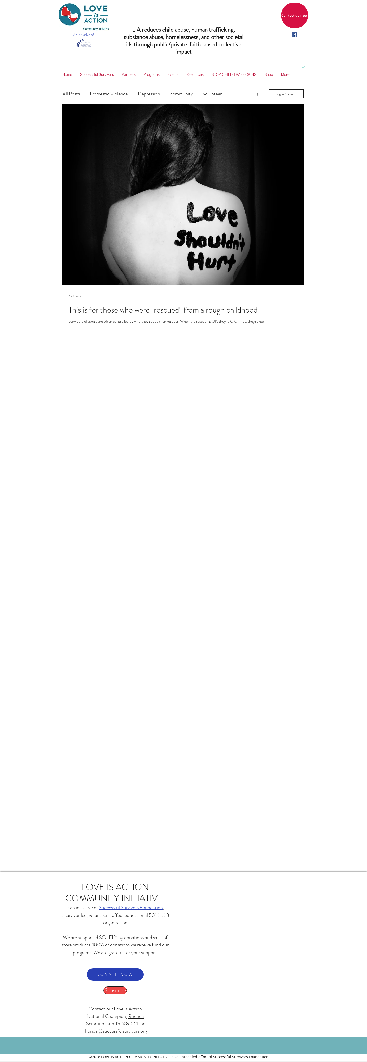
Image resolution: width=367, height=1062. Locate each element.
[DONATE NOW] (115, 974)
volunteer (212, 93)
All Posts (71, 93)
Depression (149, 93)
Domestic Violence (109, 93)
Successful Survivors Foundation (131, 907)
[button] (303, 66)
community (181, 93)
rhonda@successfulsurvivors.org (115, 1031)
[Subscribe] (115, 990)
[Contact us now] (294, 15)
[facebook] (294, 34)
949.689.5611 (126, 1023)
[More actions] (297, 296)
